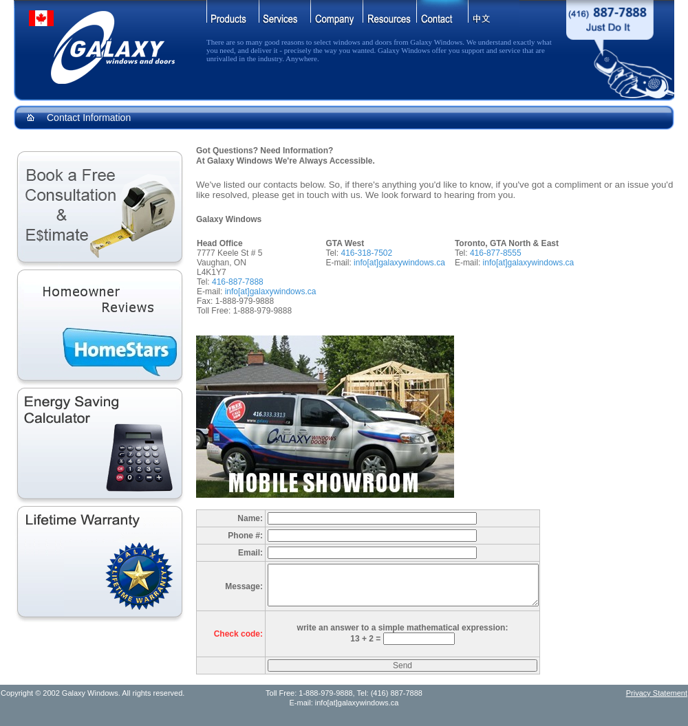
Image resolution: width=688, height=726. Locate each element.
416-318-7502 (366, 253)
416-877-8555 (496, 253)
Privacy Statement (656, 693)
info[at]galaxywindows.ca (270, 291)
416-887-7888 (238, 282)
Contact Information (89, 117)
